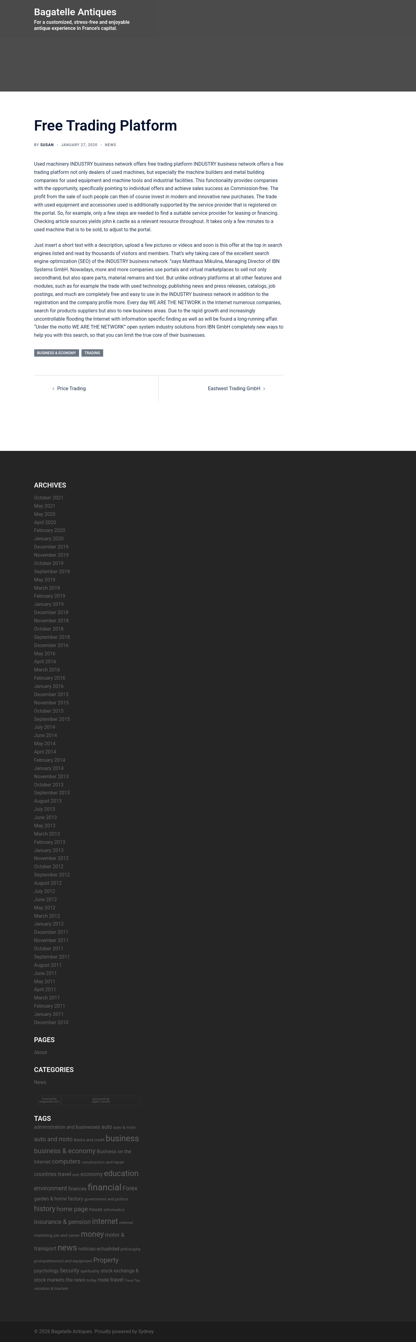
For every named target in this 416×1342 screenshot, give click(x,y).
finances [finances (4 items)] (77, 1189)
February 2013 (49, 842)
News (110, 145)
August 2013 (48, 801)
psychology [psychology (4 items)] (46, 1271)
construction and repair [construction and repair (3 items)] (103, 1162)
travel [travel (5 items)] (116, 1279)
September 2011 (52, 957)
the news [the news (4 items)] (75, 1280)
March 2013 (47, 834)
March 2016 (47, 670)
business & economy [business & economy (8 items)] (65, 1151)
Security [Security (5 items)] (69, 1270)
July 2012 (44, 891)
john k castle (116, 221)
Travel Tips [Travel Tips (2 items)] (132, 1281)
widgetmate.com (49, 1101)
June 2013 (45, 817)
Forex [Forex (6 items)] (130, 1188)
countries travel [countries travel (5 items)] (52, 1174)
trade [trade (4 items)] (103, 1280)
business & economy (56, 353)
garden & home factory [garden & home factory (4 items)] (58, 1199)
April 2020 (45, 522)
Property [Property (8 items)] (106, 1260)
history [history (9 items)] (45, 1209)
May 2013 (45, 826)
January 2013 (49, 850)
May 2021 (45, 506)
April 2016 (45, 661)
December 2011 (51, 932)
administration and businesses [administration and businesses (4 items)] (67, 1127)
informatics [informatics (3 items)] (114, 1209)
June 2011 (45, 973)
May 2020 (45, 514)
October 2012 (48, 866)
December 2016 (51, 645)
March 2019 (47, 588)
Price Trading (71, 388)
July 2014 (44, 727)
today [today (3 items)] (92, 1280)
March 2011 (47, 998)
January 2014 (49, 768)
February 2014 (49, 760)
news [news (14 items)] (67, 1248)
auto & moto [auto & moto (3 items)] (125, 1127)
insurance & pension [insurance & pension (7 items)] (62, 1221)
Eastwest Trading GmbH (234, 388)
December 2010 (51, 1022)
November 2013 (51, 776)
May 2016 (45, 654)
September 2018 (52, 637)
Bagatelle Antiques (75, 12)
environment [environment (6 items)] (50, 1188)
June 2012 (45, 899)
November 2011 (51, 940)
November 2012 (51, 858)
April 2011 (45, 989)
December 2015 (51, 694)
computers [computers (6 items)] (66, 1161)
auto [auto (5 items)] (106, 1127)
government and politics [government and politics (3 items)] (106, 1198)
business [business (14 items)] (122, 1138)
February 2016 (49, 678)
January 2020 (49, 538)
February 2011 (49, 1006)
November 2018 (51, 621)
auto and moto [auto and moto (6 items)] (53, 1139)
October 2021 (48, 498)
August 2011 (48, 965)
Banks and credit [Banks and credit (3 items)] (89, 1139)
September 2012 (52, 875)
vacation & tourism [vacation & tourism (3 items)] (51, 1288)
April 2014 (45, 752)
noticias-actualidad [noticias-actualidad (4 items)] (98, 1249)
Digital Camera (101, 1101)
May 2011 (45, 981)
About (40, 1052)
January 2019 (49, 604)
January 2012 (49, 924)
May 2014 (45, 744)
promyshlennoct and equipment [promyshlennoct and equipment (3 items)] (63, 1260)
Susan (47, 145)
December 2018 (51, 612)
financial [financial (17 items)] (104, 1187)
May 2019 (45, 580)
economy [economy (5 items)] (92, 1174)
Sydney (146, 1331)
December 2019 (51, 547)
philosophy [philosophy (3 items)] (130, 1249)
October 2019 (48, 563)
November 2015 (51, 703)
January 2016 (49, 686)
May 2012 (45, 908)
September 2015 (52, 719)
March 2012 (47, 916)
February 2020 (49, 530)
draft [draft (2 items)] (75, 1175)
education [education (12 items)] (121, 1173)
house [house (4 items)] (95, 1209)
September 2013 (52, 793)
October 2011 (48, 949)
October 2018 (48, 629)
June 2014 (45, 735)
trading (92, 353)
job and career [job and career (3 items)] (67, 1235)
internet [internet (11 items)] (105, 1221)
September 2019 (52, 571)
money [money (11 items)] (92, 1234)
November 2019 (51, 555)
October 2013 (48, 785)
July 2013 (44, 809)
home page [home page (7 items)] (72, 1209)
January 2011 (49, 1014)
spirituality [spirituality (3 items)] (89, 1270)
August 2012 (48, 883)
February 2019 (49, 596)
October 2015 (48, 711)
